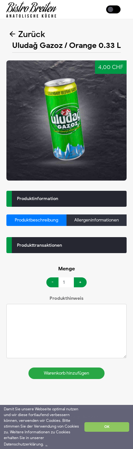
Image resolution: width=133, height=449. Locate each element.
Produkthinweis (66, 298)
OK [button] (107, 427)
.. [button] (46, 444)
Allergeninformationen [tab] (96, 220)
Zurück (27, 34)
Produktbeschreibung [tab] (36, 220)
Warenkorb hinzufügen (66, 373)
